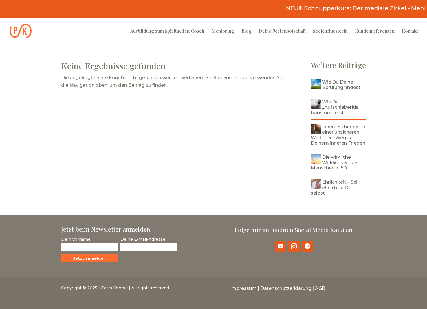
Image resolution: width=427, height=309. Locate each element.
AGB (320, 288)
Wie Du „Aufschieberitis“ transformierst (335, 107)
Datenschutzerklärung (285, 288)
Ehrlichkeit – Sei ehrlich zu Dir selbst (334, 187)
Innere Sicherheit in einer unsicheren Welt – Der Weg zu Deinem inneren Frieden (338, 135)
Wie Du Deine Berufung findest (341, 84)
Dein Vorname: (76, 239)
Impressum (243, 288)
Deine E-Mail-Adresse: (143, 239)
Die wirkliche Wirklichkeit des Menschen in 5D (335, 162)
